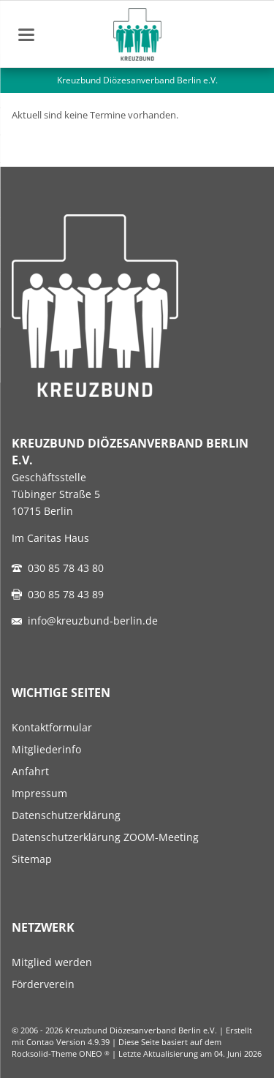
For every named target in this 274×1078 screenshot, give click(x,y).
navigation (26, 34)
